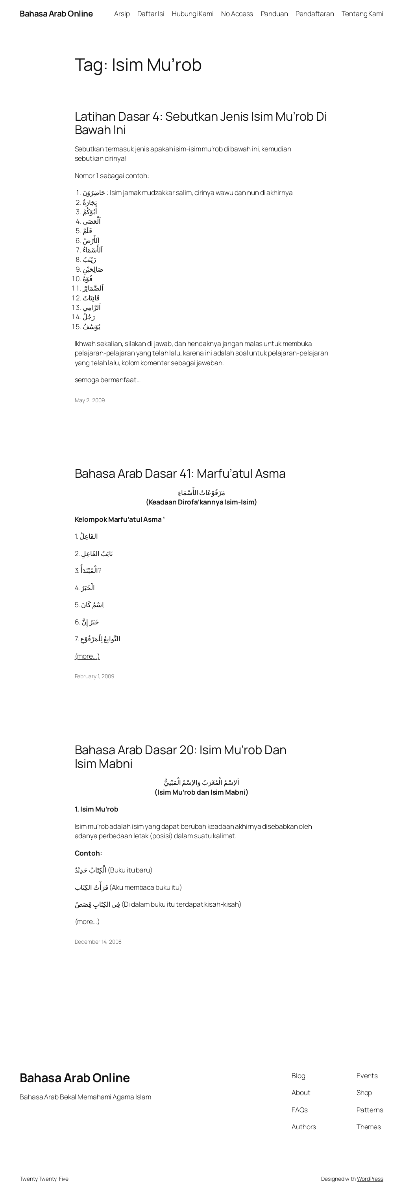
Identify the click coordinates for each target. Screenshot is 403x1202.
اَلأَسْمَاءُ (93, 249)
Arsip (122, 13)
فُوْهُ (88, 278)
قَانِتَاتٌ (91, 297)
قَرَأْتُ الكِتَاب (91, 887)
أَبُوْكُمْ (90, 211)
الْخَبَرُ (88, 587)
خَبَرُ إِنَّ (90, 621)
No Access (237, 13)
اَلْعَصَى (92, 221)
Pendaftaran (315, 13)
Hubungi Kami (193, 13)
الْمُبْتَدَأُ (89, 570)
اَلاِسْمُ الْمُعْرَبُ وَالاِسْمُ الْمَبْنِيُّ (201, 782)
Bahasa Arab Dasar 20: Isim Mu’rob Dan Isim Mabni (181, 756)
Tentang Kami (362, 13)
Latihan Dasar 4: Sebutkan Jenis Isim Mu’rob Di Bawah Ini (201, 122)
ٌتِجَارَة (90, 202)
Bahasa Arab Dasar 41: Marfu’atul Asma (180, 473)
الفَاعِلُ (88, 536)
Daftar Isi (151, 13)
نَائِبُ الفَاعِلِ (97, 553)
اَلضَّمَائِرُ (93, 288)
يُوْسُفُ (92, 326)
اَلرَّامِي (92, 307)
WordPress (370, 1178)
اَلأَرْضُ (91, 240)
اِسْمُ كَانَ (92, 604)
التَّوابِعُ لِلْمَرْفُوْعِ (100, 638)
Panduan (274, 13)
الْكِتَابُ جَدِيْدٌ (91, 869)
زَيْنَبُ (89, 259)
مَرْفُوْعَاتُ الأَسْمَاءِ (201, 492)
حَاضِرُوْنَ (94, 192)
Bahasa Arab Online (56, 13)
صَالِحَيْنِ (93, 269)
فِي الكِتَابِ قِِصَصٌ (97, 904)
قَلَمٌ (87, 230)
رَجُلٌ (89, 316)
